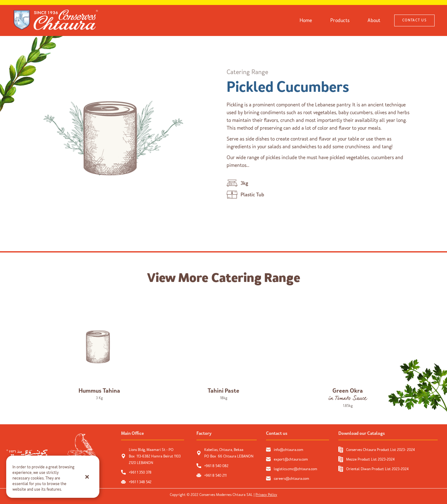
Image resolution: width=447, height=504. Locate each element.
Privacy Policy (266, 495)
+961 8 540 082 (216, 466)
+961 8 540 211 (215, 475)
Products (340, 20)
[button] (87, 477)
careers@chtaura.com (291, 478)
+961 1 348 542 (140, 482)
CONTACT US (414, 20)
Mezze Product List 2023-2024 (370, 459)
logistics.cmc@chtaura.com (295, 469)
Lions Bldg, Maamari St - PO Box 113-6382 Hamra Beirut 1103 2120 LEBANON (155, 456)
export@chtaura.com (291, 459)
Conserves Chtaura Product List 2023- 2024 (380, 450)
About (374, 20)
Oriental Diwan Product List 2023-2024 (377, 469)
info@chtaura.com (288, 450)
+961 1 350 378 (140, 472)
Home (306, 20)
